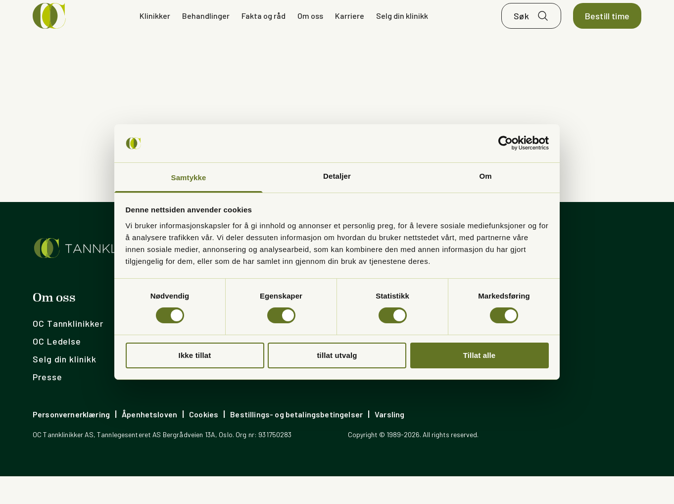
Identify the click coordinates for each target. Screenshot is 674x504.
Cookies (203, 442)
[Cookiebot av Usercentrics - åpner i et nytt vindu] (505, 143)
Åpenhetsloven (149, 442)
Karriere (349, 29)
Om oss (310, 29)
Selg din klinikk (402, 29)
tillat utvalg (337, 355)
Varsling (389, 442)
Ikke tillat (195, 355)
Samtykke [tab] (188, 177)
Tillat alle (479, 355)
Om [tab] (485, 176)
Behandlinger (206, 29)
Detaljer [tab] (337, 176)
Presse (47, 404)
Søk (521, 29)
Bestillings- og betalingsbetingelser (296, 442)
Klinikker (155, 29)
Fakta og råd (263, 29)
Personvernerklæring (71, 442)
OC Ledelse (57, 368)
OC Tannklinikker (68, 351)
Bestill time (607, 29)
